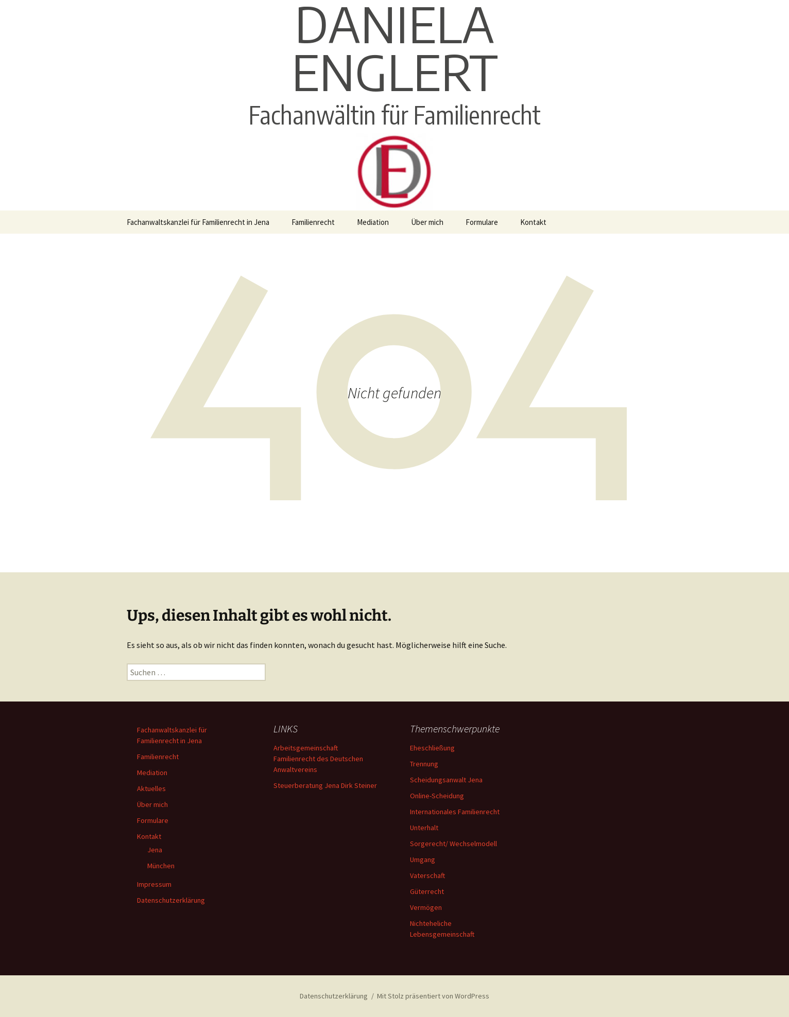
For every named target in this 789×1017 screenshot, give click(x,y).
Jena (154, 849)
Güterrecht (427, 891)
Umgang (422, 859)
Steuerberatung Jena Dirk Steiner (325, 785)
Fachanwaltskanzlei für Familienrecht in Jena (198, 222)
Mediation (373, 222)
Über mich (427, 222)
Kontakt (533, 222)
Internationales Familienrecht (455, 811)
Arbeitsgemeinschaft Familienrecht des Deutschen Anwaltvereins (318, 758)
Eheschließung (432, 747)
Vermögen (426, 907)
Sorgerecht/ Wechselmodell (453, 843)
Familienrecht (313, 222)
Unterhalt (424, 827)
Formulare (482, 222)
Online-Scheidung (437, 795)
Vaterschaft (427, 875)
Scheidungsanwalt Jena (446, 779)
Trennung (424, 763)
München (161, 865)
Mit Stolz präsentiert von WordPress (433, 996)
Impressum (154, 884)
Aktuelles (151, 788)
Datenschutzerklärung (171, 900)
